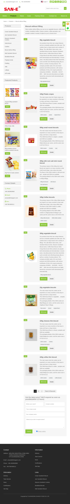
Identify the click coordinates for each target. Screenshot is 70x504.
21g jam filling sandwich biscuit (11, 102)
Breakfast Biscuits (9, 56)
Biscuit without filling (10, 50)
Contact (6, 450)
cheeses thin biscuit (44, 344)
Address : (6, 453)
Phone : (5, 463)
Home (5, 16)
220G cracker (43, 341)
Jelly (6, 66)
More (7, 106)
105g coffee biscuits (44, 218)
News (22, 16)
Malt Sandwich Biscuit (10, 53)
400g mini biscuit (44, 181)
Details (52, 85)
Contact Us (53, 16)
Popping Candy (9, 60)
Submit (29, 431)
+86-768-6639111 (9, 204)
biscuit (49, 308)
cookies (51, 341)
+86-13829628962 (25, 1)
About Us (64, 16)
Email (43, 85)
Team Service (38, 456)
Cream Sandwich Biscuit (11, 31)
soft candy (7, 73)
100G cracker (43, 114)
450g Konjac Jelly (9, 126)
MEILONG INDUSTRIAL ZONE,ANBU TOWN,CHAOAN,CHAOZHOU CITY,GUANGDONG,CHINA (19, 455)
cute (56, 148)
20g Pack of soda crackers (12, 172)
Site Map (37, 466)
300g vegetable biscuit (45, 274)
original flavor (57, 114)
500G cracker (43, 148)
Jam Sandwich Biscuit (10, 35)
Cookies (51, 148)
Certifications (38, 463)
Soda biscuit (8, 43)
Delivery (37, 453)
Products (13, 16)
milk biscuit (53, 181)
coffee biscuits (58, 377)
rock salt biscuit (43, 184)
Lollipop (7, 70)
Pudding (7, 63)
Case (29, 16)
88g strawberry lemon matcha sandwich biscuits (11, 149)
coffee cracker (43, 220)
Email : (5, 460)
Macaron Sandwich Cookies (42, 482)
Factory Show (39, 16)
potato (50, 114)
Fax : (4, 466)
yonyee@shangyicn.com (12, 1)
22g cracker (43, 308)
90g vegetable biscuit (45, 81)
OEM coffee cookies (56, 218)
